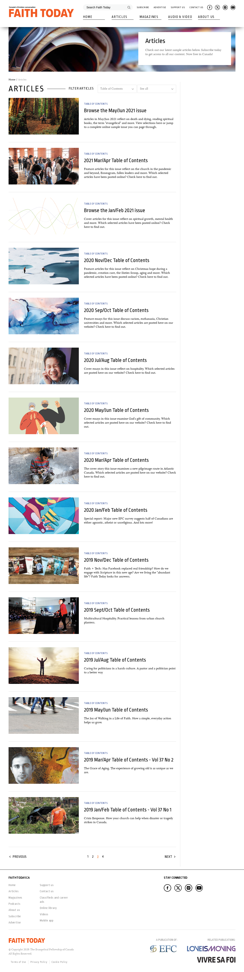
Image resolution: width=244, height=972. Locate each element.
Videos (44, 914)
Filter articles (81, 88)
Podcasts (14, 903)
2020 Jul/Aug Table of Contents (115, 360)
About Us (206, 17)
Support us (47, 885)
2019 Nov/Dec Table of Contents (116, 560)
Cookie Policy (60, 962)
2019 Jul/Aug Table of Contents (115, 659)
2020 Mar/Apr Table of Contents (116, 460)
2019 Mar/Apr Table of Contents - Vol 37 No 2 (128, 759)
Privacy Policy (38, 962)
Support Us (178, 7)
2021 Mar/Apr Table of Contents (116, 160)
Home (87, 17)
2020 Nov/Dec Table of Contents (116, 260)
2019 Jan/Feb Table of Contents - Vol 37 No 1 (127, 809)
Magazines (149, 17)
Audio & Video (180, 17)
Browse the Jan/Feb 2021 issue (114, 210)
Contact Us (196, 7)
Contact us (47, 891)
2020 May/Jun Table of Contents (116, 410)
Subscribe (143, 7)
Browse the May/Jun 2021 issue (115, 110)
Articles (119, 17)
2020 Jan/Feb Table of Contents (115, 510)
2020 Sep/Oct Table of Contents (116, 310)
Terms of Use (18, 962)
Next (168, 857)
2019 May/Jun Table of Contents (116, 709)
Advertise (160, 7)
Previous (19, 857)
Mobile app (47, 920)
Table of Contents (95, 103)
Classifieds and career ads (54, 899)
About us (14, 910)
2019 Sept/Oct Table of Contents (117, 609)
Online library (48, 908)
